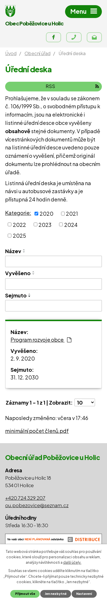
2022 (19, 224)
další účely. (72, 562)
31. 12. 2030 (25, 377)
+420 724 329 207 (25, 498)
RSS (72, 86)
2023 (45, 224)
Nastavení (84, 593)
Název (13, 251)
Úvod (10, 53)
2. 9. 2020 (23, 358)
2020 (46, 213)
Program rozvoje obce (41, 339)
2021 (72, 213)
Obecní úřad (37, 53)
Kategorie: (18, 212)
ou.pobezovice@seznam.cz (36, 505)
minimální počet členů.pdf (37, 430)
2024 (71, 224)
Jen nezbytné (55, 593)
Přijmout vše (25, 593)
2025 (19, 235)
